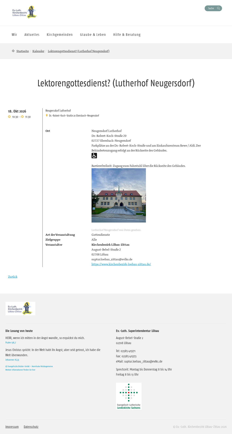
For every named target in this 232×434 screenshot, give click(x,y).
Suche (211, 8)
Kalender (38, 51)
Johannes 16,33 (12, 359)
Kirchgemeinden (60, 34)
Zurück (12, 277)
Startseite (22, 51)
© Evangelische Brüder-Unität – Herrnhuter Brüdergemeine (29, 366)
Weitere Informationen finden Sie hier (20, 369)
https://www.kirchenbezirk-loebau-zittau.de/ (121, 264)
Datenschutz (31, 427)
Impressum (12, 427)
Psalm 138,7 (10, 342)
